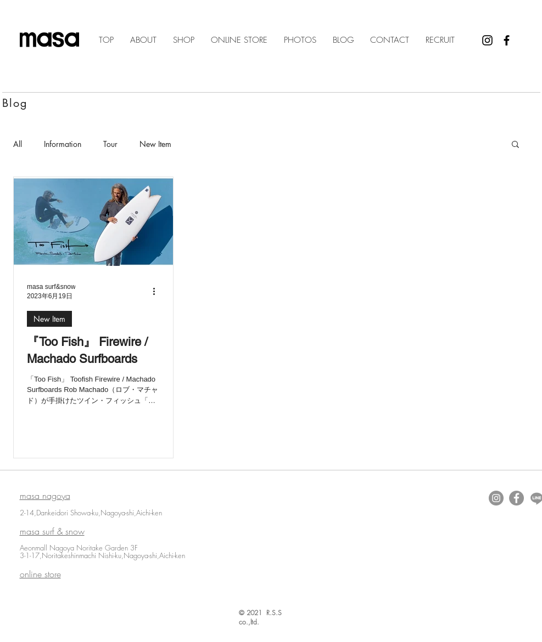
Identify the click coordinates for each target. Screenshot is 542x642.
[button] (515, 145)
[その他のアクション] (158, 291)
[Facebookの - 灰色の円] (516, 498)
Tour (110, 144)
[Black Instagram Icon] (487, 40)
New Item (155, 144)
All (17, 144)
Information (62, 144)
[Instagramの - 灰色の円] (496, 498)
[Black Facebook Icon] (506, 40)
